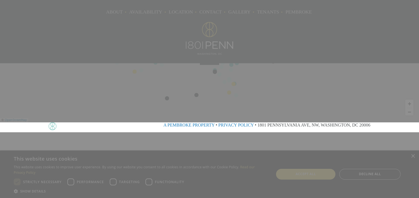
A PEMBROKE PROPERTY (188, 125)
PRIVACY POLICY (236, 125)
